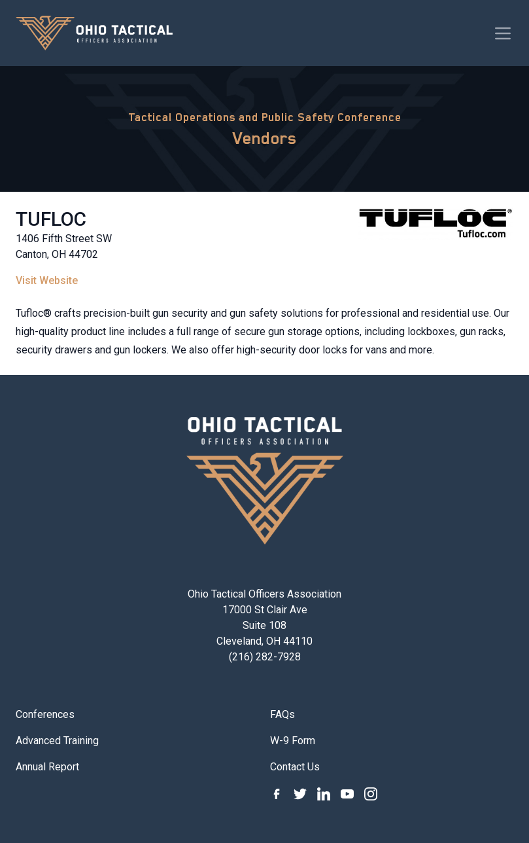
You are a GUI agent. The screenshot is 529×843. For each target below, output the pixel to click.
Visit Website (47, 280)
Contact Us (295, 767)
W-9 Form (292, 740)
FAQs (282, 714)
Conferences (45, 714)
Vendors (265, 138)
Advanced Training (57, 740)
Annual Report (47, 767)
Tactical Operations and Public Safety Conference (264, 117)
